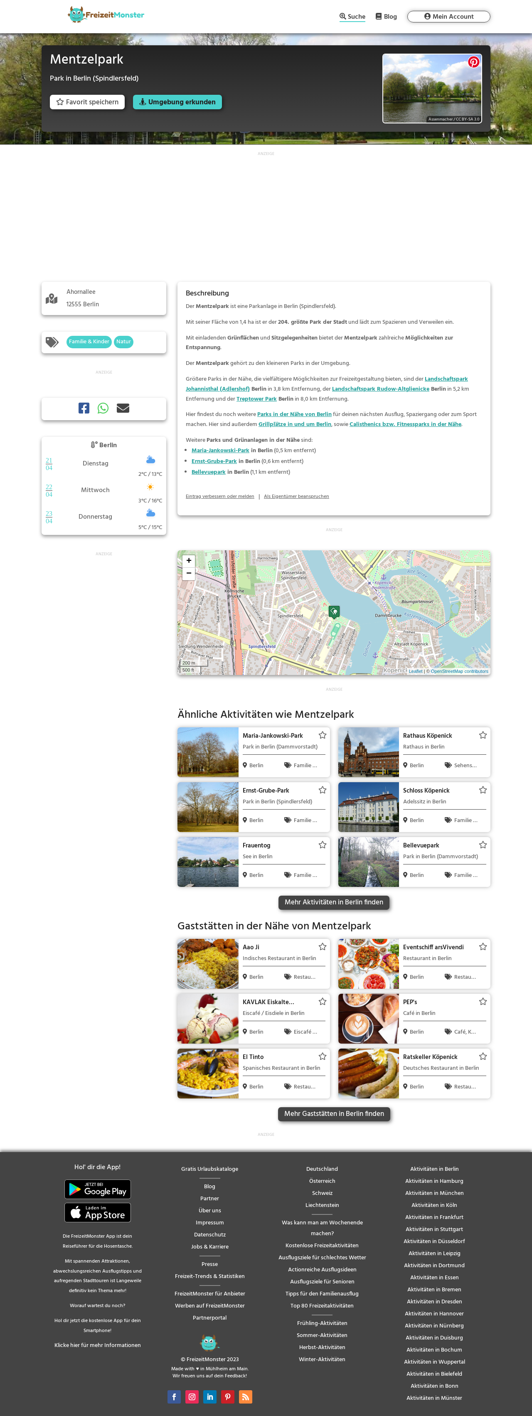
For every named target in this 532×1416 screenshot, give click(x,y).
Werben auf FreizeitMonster (210, 1306)
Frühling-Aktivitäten (322, 1323)
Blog (390, 16)
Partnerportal (210, 1318)
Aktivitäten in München (434, 1193)
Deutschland (322, 1169)
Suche (356, 17)
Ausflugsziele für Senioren (322, 1282)
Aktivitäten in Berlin (434, 1169)
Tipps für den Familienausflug (322, 1294)
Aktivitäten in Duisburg (434, 1338)
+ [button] (189, 561)
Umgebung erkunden (182, 102)
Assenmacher (441, 119)
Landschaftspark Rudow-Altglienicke (380, 389)
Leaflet (416, 671)
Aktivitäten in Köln (434, 1205)
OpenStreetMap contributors (459, 671)
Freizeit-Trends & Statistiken (210, 1276)
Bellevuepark (209, 472)
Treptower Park (256, 399)
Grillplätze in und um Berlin (295, 424)
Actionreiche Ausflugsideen (322, 1270)
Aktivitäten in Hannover (434, 1314)
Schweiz (322, 1193)
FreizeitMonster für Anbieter (210, 1294)
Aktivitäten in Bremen (434, 1290)
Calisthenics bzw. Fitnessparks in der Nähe (405, 424)
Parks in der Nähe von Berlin (294, 414)
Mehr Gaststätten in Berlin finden (334, 1114)
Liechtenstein (322, 1205)
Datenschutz (210, 1235)
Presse (210, 1264)
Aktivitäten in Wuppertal (434, 1362)
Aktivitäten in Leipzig (435, 1253)
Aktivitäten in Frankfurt (434, 1217)
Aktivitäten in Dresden (434, 1302)
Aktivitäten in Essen (434, 1278)
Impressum (210, 1223)
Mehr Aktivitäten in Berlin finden (334, 902)
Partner (209, 1199)
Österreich (322, 1181)
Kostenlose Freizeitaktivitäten (322, 1246)
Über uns (210, 1211)
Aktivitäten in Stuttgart (434, 1229)
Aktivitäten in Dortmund (434, 1266)
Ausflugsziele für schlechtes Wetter (322, 1258)
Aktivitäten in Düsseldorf (434, 1241)
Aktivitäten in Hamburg (434, 1181)
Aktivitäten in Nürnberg (434, 1326)
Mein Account (453, 17)
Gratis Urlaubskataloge (209, 1169)
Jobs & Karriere (210, 1247)
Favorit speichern (87, 102)
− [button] (189, 574)
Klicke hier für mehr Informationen (97, 1345)
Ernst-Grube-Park (214, 461)
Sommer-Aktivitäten (322, 1335)
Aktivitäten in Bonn (434, 1386)
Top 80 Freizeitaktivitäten (322, 1306)
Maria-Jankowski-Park (220, 451)
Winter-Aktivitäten (322, 1359)
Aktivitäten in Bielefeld (434, 1374)
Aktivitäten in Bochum (434, 1350)
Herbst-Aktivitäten (322, 1347)
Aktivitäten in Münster (434, 1398)
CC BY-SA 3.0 (467, 119)
